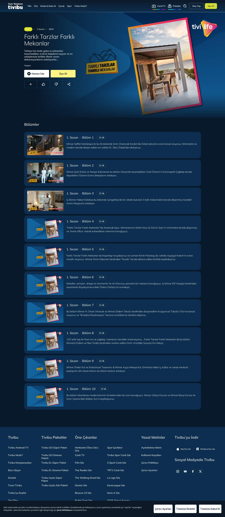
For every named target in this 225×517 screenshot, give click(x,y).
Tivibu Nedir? (80, 6)
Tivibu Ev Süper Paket (53, 462)
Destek (12, 477)
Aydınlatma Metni (151, 447)
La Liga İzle (113, 477)
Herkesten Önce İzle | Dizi (86, 449)
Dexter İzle (81, 485)
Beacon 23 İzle (83, 492)
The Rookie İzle (83, 470)
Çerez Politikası (149, 462)
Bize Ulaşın (14, 470)
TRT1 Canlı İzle (115, 470)
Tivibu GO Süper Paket (54, 447)
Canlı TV (161, 6)
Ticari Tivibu (15, 485)
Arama (185, 6)
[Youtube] (185, 471)
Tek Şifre (13, 500)
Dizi (36, 6)
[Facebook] (193, 471)
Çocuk (61, 6)
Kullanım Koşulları (151, 455)
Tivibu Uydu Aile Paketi (54, 485)
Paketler (177, 6)
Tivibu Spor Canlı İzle (119, 455)
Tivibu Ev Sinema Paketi (54, 470)
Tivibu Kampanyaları (20, 462)
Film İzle (79, 462)
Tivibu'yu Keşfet (17, 492)
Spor (69, 6)
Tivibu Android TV (18, 447)
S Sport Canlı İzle (116, 462)
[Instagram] (178, 471)
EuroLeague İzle (116, 485)
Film (29, 6)
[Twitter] (200, 471)
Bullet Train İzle (83, 500)
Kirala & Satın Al (48, 6)
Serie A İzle (113, 492)
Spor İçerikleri (114, 447)
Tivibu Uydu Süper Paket (51, 479)
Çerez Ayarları (149, 470)
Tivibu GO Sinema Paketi (51, 457)
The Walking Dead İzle (87, 477)
